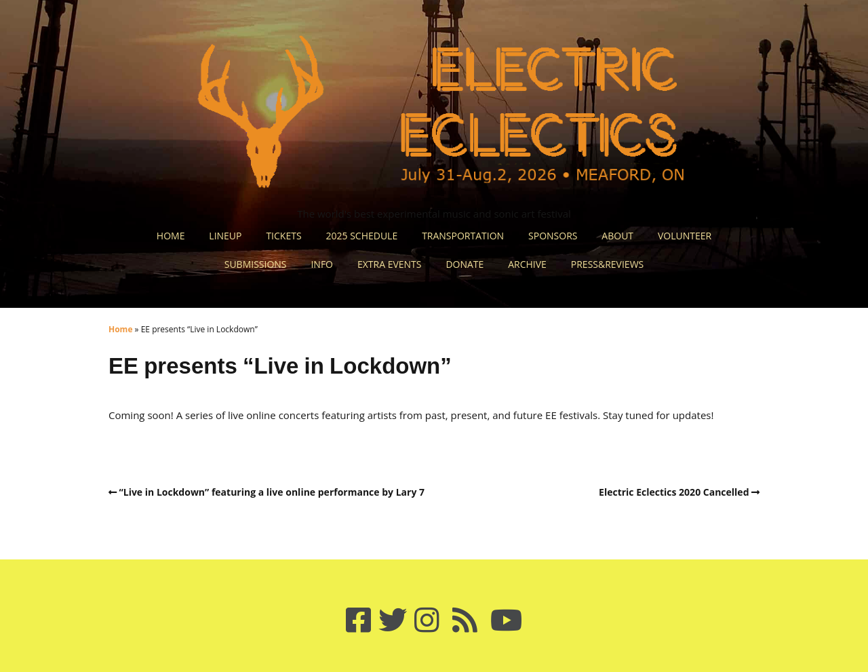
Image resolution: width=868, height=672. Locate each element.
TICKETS (283, 235)
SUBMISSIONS (255, 264)
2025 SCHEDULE (362, 235)
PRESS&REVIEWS (607, 264)
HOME (171, 235)
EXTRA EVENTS (389, 264)
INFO (322, 264)
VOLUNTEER (684, 235)
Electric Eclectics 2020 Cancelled (674, 492)
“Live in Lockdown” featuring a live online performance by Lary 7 (272, 492)
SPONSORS (552, 235)
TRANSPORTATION (463, 235)
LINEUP (225, 235)
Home (120, 329)
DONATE (465, 264)
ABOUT (617, 235)
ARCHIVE (527, 264)
